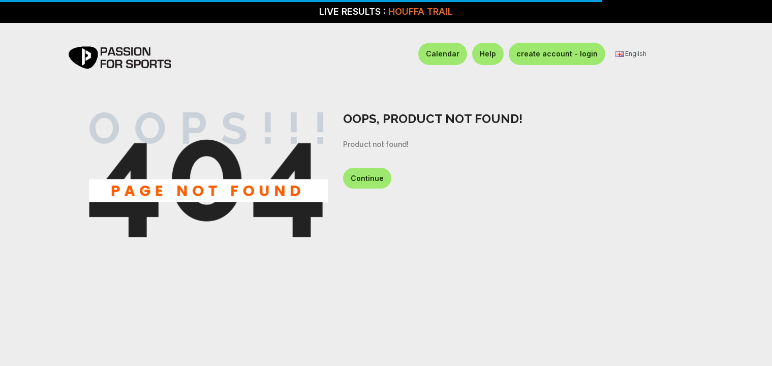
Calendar (442, 53)
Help (488, 53)
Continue (367, 178)
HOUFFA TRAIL (420, 11)
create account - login (557, 53)
